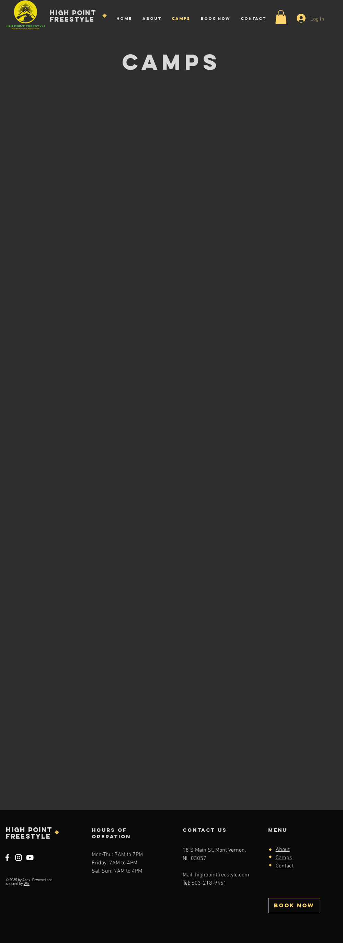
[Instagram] (18, 857)
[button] (281, 17)
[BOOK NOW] (294, 905)
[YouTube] (29, 857)
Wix (27, 884)
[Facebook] (7, 857)
